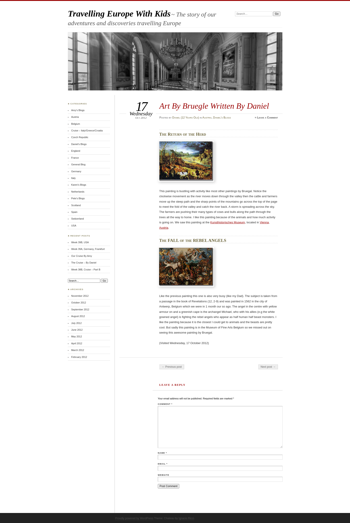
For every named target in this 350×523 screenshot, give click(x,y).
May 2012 (76, 336)
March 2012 (77, 350)
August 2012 (78, 316)
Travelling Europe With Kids (119, 13)
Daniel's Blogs (222, 117)
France (75, 157)
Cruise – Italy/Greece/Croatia (87, 130)
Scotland (76, 205)
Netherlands (77, 191)
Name (162, 453)
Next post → (268, 366)
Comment (165, 404)
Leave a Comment (267, 117)
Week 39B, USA (80, 242)
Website (163, 475)
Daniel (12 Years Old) (185, 117)
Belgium (75, 123)
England (75, 150)
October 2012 (78, 302)
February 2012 (79, 357)
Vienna (264, 222)
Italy (73, 178)
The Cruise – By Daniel (83, 262)
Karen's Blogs (78, 184)
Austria (207, 117)
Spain (74, 212)
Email (162, 464)
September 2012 (80, 309)
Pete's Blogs (78, 198)
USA (73, 225)
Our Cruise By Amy (81, 256)
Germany (76, 171)
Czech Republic (79, 137)
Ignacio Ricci (186, 518)
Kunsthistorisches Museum (227, 222)
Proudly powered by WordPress (134, 518)
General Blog (78, 164)
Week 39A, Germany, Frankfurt (88, 249)
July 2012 (76, 323)
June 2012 (77, 329)
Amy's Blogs (78, 110)
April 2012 (76, 343)
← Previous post (172, 366)
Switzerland (77, 218)
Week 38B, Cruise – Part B (85, 269)
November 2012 (80, 296)
